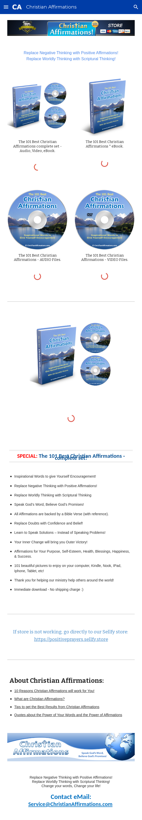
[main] (71, 56)
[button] (6, 7)
